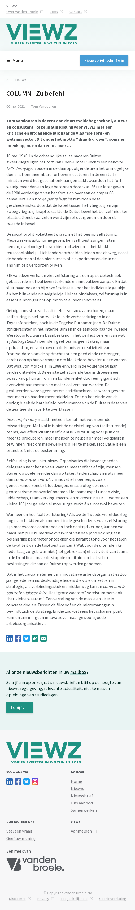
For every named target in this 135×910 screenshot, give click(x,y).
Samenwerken (84, 810)
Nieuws (16, 79)
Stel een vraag (19, 831)
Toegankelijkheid (74, 898)
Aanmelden (81, 831)
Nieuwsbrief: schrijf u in (104, 60)
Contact (75, 11)
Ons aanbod (82, 803)
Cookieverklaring (112, 898)
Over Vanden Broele (22, 11)
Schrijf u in (20, 707)
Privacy (43, 898)
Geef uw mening (21, 838)
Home (76, 781)
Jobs (54, 11)
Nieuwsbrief (82, 795)
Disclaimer (17, 898)
